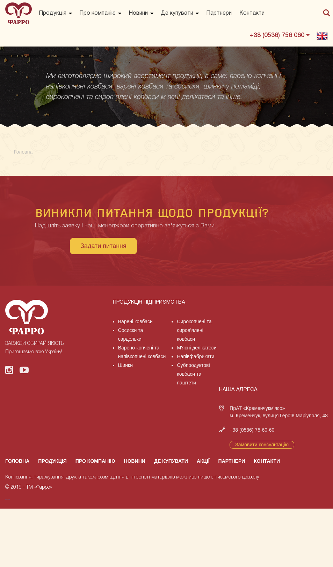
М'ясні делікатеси (196, 347)
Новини (138, 13)
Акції (203, 461)
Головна (17, 461)
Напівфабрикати (195, 356)
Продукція (52, 13)
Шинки (125, 365)
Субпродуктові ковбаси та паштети (193, 373)
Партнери (219, 13)
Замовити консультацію (262, 444)
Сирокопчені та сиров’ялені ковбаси (194, 330)
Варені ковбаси (135, 321)
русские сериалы (7, 499)
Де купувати (177, 13)
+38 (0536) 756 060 (280, 35)
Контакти (252, 13)
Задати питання (103, 245)
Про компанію (97, 13)
